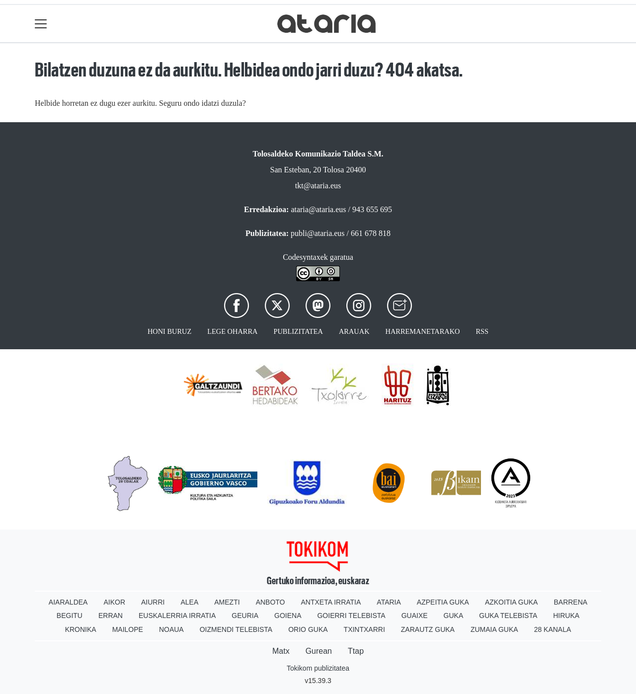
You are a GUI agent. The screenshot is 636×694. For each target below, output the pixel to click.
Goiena (287, 615)
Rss (482, 331)
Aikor (114, 602)
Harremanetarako (423, 331)
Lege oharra (232, 331)
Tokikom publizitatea (318, 668)
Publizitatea (298, 331)
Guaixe (414, 615)
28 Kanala (552, 629)
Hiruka (566, 615)
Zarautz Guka (428, 629)
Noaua (171, 629)
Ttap (356, 651)
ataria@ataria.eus (318, 209)
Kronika (80, 629)
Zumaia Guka (494, 629)
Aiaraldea (68, 602)
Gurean (319, 651)
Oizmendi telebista (236, 629)
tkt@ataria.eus (318, 185)
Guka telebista (508, 615)
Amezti (226, 602)
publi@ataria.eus (317, 233)
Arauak (354, 331)
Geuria (245, 615)
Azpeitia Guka (443, 602)
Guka (454, 615)
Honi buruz (169, 331)
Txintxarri (364, 629)
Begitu (69, 615)
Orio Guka (307, 629)
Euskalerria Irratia (177, 615)
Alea (189, 602)
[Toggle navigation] (41, 23)
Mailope (127, 629)
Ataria (389, 602)
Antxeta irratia (331, 602)
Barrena (570, 602)
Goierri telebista (351, 615)
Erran (110, 615)
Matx (281, 651)
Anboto (270, 602)
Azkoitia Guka (511, 602)
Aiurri (152, 602)
